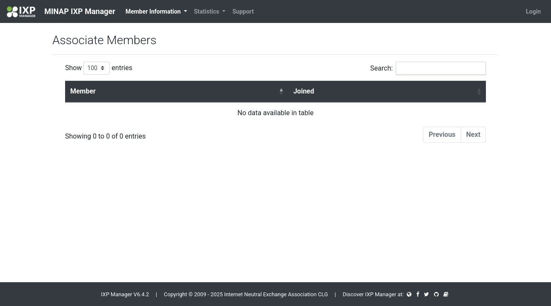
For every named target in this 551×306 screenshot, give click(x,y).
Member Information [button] (154, 11)
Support (243, 11)
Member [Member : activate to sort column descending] (83, 91)
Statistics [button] (207, 11)
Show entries (98, 68)
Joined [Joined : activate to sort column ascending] (303, 91)
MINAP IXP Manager (61, 11)
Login (533, 11)
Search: (428, 68)
